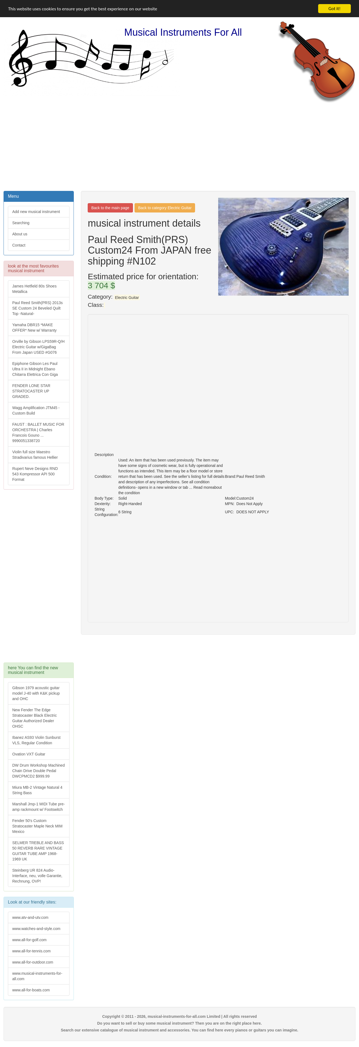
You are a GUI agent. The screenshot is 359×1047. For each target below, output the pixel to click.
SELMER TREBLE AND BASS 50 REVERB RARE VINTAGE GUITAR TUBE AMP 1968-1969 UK (38, 851)
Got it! (334, 8)
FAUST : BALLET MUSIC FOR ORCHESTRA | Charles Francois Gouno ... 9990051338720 (38, 432)
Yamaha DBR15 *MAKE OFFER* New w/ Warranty (34, 327)
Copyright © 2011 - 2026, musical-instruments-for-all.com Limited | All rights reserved (179, 1016)
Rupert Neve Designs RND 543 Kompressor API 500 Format (35, 474)
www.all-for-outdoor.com (32, 962)
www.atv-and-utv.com (30, 917)
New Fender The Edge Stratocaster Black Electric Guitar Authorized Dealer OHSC (34, 718)
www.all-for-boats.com (31, 990)
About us (19, 234)
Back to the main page (110, 208)
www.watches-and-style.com (36, 928)
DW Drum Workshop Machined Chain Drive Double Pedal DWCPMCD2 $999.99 (38, 770)
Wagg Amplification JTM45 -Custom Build (36, 410)
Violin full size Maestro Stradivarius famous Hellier (35, 455)
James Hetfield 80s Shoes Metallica (34, 289)
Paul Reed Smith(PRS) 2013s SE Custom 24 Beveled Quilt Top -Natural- (37, 308)
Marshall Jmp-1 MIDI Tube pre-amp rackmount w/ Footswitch (38, 807)
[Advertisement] (179, 146)
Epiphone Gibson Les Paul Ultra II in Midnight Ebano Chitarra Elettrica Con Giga (35, 369)
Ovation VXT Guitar (28, 754)
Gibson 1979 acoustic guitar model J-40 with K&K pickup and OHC (36, 693)
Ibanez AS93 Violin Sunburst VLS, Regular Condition (36, 740)
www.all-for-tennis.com (31, 951)
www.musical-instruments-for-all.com (37, 976)
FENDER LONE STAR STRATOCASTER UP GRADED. (31, 391)
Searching (20, 223)
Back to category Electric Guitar (164, 208)
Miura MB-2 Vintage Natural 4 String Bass (37, 790)
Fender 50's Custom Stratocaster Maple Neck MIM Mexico (37, 826)
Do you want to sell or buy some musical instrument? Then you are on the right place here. (179, 1023)
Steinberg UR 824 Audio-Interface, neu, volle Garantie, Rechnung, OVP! (37, 875)
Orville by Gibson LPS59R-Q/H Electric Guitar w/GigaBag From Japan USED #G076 (38, 347)
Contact (18, 245)
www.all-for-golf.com (29, 940)
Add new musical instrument (36, 211)
